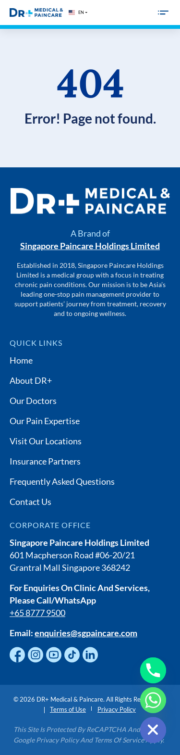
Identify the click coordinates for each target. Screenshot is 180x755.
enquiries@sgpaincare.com (86, 633)
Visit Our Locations (46, 441)
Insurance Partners (45, 461)
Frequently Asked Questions (62, 481)
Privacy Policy (116, 709)
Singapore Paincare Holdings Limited (90, 245)
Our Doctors (33, 400)
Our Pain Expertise (45, 420)
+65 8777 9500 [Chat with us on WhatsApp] (37, 612)
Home (21, 360)
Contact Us (30, 501)
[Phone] (153, 670)
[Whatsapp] (153, 700)
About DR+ (31, 380)
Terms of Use (68, 709)
